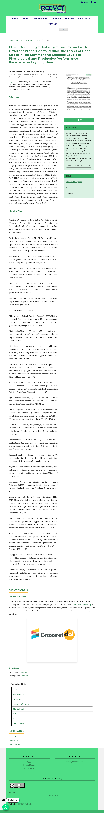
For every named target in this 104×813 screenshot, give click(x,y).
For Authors (40, 19)
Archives (69, 19)
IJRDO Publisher (25, 804)
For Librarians (14, 745)
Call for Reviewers (17, 597)
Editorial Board (18, 709)
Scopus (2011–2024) (52, 795)
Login (93, 2)
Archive (15, 714)
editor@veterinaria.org (82, 605)
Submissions (84, 19)
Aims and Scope (18, 694)
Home (15, 19)
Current (57, 19)
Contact (52, 24)
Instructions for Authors (21, 704)
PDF (80, 120)
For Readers (13, 737)
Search (63, 29)
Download (24, 673)
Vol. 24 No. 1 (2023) (34, 40)
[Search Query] (47, 29)
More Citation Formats (77, 166)
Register (84, 2)
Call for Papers (18, 699)
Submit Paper (29, 768)
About (24, 19)
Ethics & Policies (19, 724)
